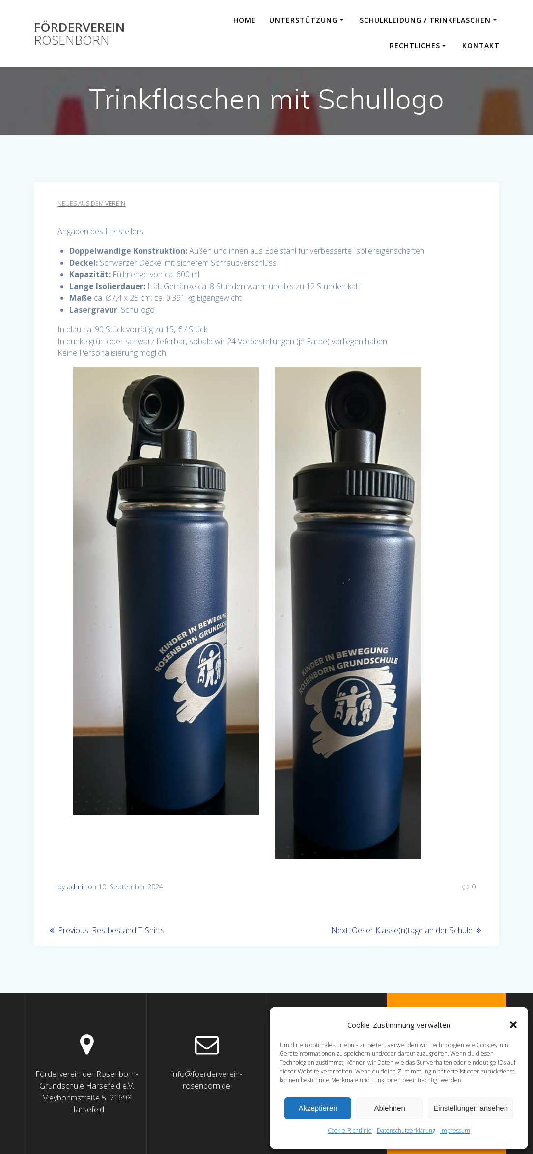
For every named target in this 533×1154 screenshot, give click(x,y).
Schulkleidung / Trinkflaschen (425, 20)
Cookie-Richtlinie (350, 1131)
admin (77, 886)
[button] (513, 1025)
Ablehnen (389, 1108)
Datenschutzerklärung (406, 1131)
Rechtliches (415, 45)
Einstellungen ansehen (470, 1108)
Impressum (455, 1131)
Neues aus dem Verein (91, 203)
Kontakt (481, 45)
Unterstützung (303, 20)
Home (244, 20)
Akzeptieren (317, 1108)
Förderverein (79, 33)
